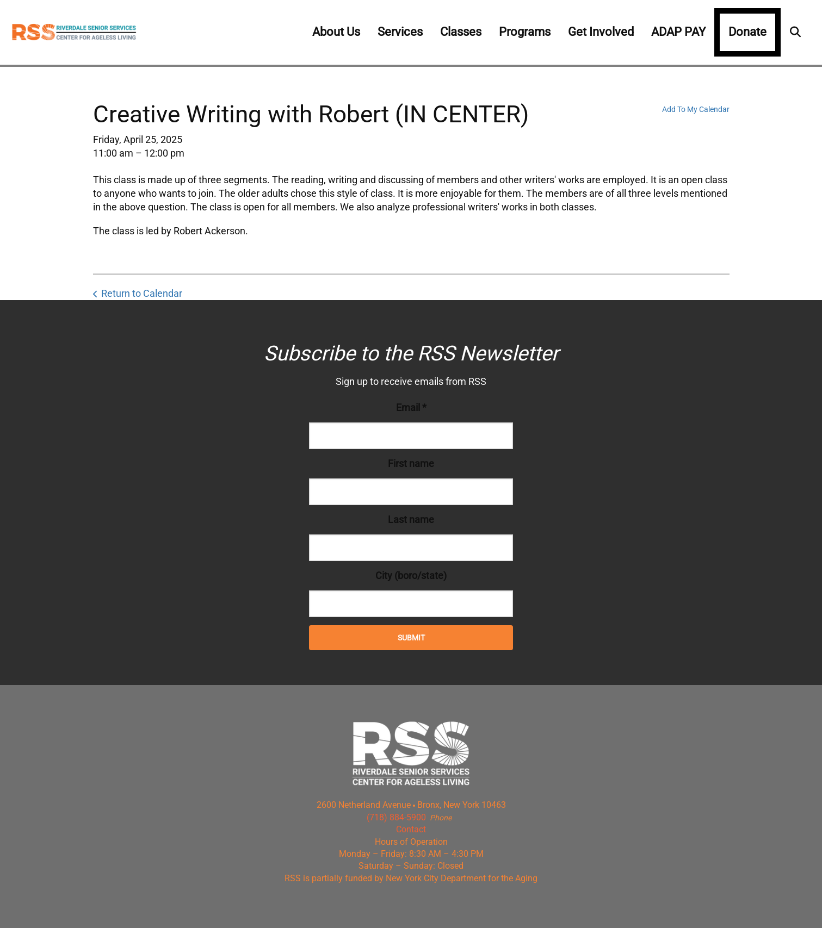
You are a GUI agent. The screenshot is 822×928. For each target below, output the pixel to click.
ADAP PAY (678, 32)
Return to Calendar (141, 293)
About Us (336, 32)
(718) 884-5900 (396, 817)
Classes (460, 32)
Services (400, 32)
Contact (411, 829)
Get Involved (601, 32)
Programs (525, 32)
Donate (747, 32)
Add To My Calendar (696, 109)
